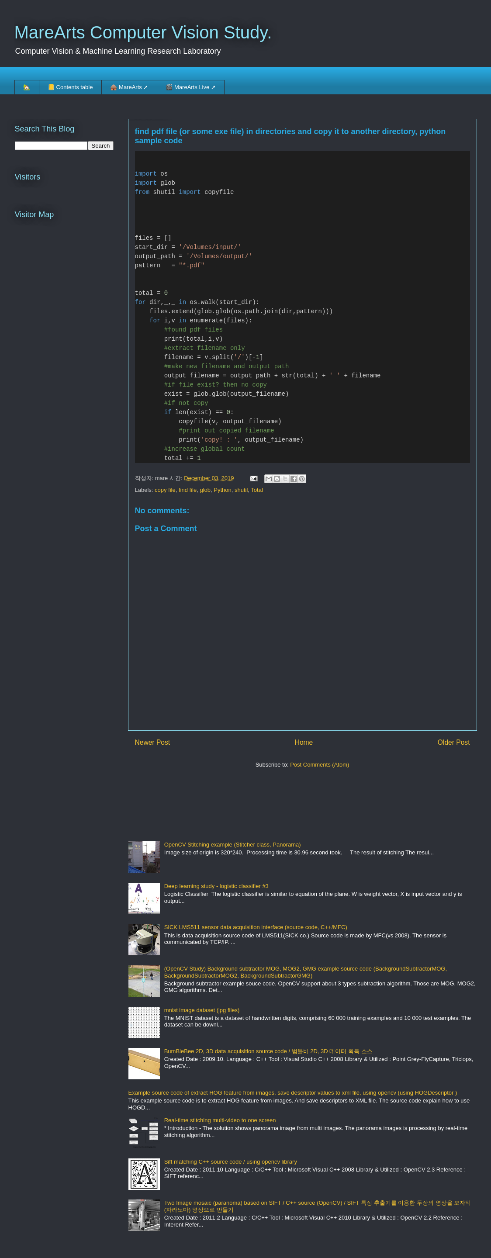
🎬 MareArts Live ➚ (190, 87)
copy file (165, 490)
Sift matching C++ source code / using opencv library (230, 1161)
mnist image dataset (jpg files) (202, 1010)
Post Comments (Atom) (319, 764)
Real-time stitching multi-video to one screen (220, 1120)
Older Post (454, 742)
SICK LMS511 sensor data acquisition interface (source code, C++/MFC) (255, 927)
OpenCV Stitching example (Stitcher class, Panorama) (232, 844)
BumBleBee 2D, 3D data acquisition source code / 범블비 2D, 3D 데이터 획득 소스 (268, 1051)
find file (188, 490)
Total (257, 490)
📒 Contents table (70, 87)
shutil (241, 490)
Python (222, 490)
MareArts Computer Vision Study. (143, 32)
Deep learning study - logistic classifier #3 (216, 886)
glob (205, 490)
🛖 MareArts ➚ (129, 87)
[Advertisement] (287, 800)
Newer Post (152, 742)
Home (304, 742)
